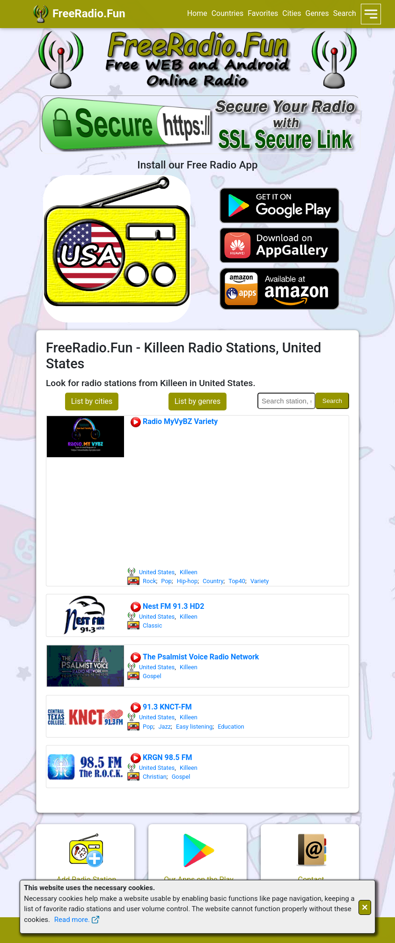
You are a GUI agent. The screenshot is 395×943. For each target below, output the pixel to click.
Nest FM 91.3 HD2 (167, 607)
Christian (155, 776)
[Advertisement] (237, 497)
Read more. (72, 919)
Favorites (263, 13)
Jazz (164, 726)
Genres (317, 13)
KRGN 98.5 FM (161, 758)
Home (197, 13)
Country (213, 581)
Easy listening (194, 726)
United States (157, 572)
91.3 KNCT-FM (161, 707)
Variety (259, 581)
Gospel (152, 676)
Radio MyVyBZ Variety (174, 422)
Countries (227, 13)
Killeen (189, 572)
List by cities (92, 401)
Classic (152, 625)
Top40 (236, 581)
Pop (166, 581)
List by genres (198, 401)
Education (231, 726)
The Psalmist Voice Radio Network (194, 657)
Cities (291, 13)
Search (344, 13)
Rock (149, 581)
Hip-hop (187, 581)
